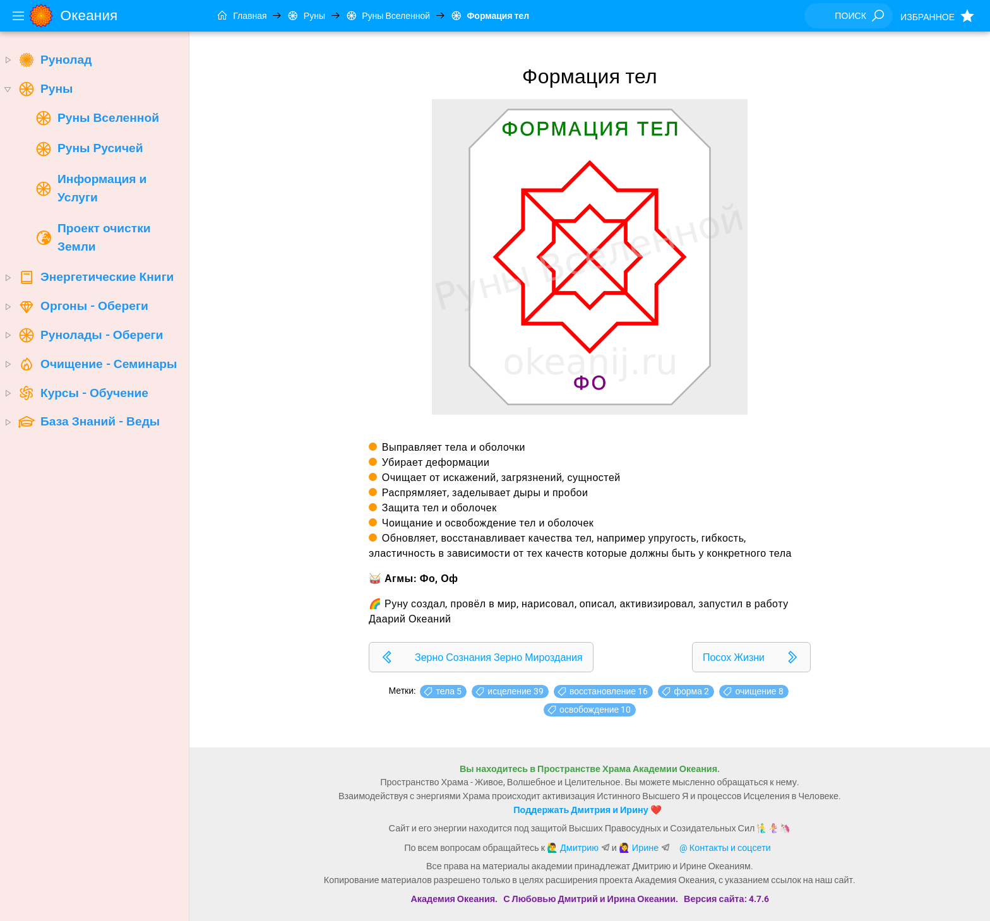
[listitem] (481, 657)
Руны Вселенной (388, 15)
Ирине (645, 848)
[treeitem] (94, 60)
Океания (89, 15)
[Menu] (18, 16)
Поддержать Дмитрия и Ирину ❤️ (587, 810)
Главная (242, 15)
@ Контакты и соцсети (725, 848)
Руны (306, 15)
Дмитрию (579, 848)
